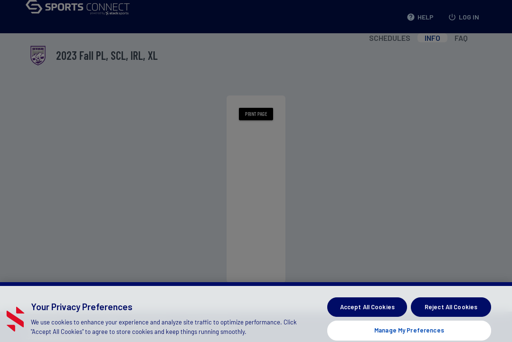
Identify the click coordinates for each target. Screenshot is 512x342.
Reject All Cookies (451, 311)
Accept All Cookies (367, 311)
